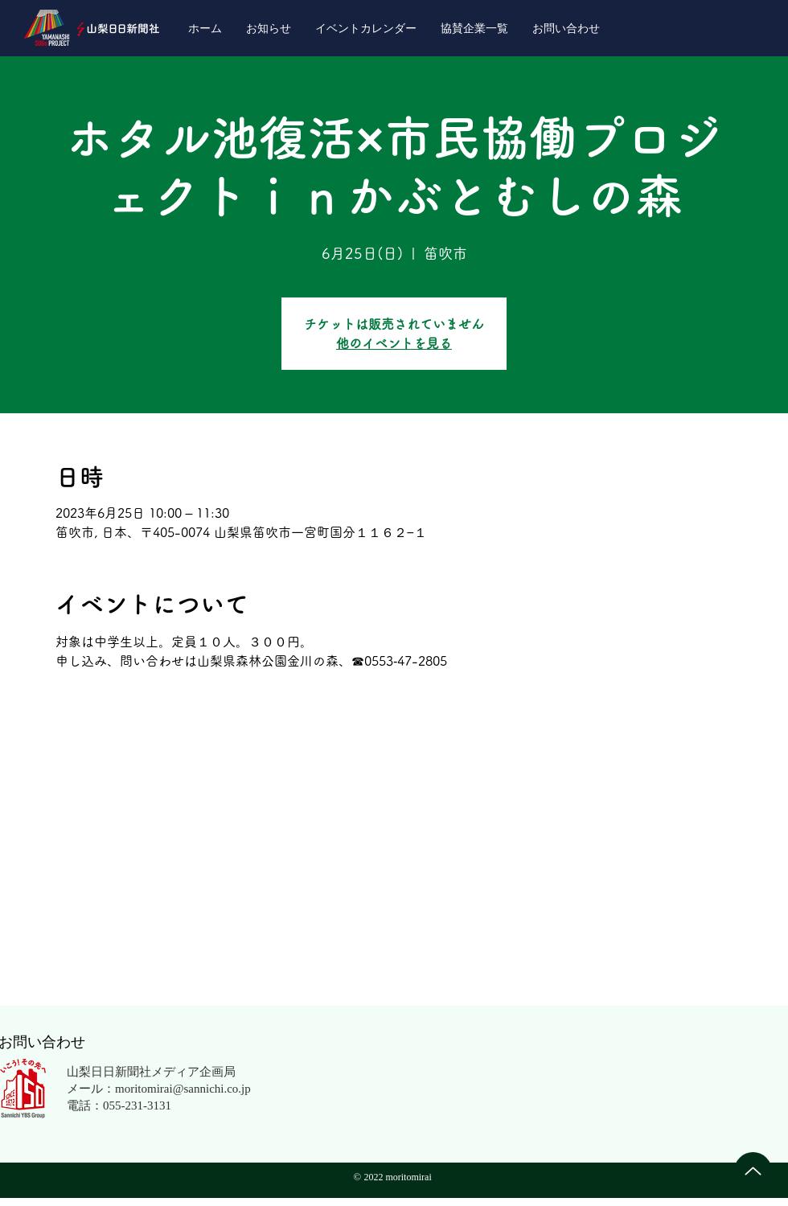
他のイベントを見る (394, 343)
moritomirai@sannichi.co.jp (183, 1087)
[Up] (753, 1171)
